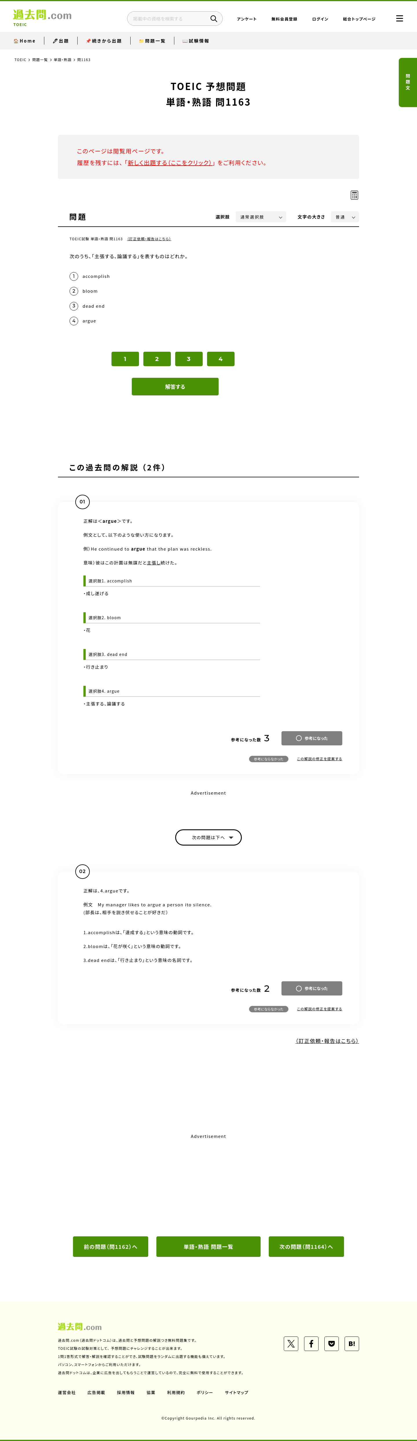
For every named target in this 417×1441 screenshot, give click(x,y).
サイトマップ (237, 1392)
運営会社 (67, 1392)
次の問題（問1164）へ (306, 1246)
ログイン (320, 19)
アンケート (247, 19)
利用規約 (176, 1392)
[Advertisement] (208, 1184)
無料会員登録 (285, 19)
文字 (311, 217)
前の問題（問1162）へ (111, 1246)
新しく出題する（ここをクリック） (170, 162)
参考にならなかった (269, 758)
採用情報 (126, 1392)
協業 (151, 1392)
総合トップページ (359, 19)
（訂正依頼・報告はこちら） (149, 238)
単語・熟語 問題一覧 (208, 1246)
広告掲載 (96, 1392)
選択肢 (223, 217)
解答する (175, 386)
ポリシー (205, 1392)
